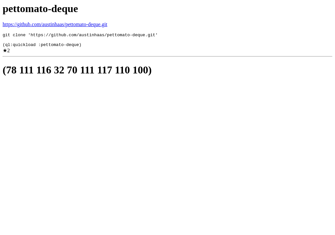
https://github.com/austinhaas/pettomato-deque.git (55, 24)
